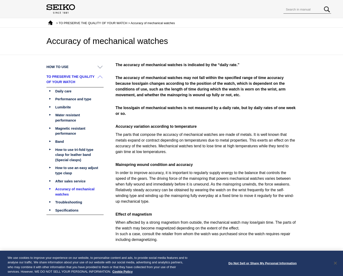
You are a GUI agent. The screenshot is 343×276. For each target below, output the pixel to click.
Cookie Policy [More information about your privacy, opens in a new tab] (122, 273)
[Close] (335, 265)
